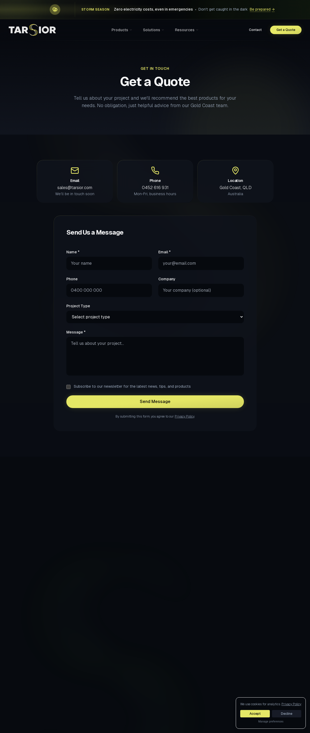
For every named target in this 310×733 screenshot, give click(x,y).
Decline (286, 714)
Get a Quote (285, 30)
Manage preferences (270, 721)
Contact (255, 30)
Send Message (155, 406)
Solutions (153, 30)
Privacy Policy (184, 422)
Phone (72, 284)
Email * (164, 257)
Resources (187, 30)
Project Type (78, 311)
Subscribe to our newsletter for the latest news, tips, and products (132, 392)
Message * (76, 337)
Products (122, 30)
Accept (255, 714)
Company (166, 284)
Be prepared (262, 9)
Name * (73, 257)
